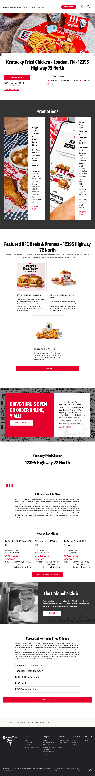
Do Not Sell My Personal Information (42, 768)
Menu (25, 740)
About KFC (46, 740)
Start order (68, 7)
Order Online (17, 78)
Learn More (65, 427)
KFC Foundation (47, 744)
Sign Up (52, 613)
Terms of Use (15, 768)
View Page (10, 559)
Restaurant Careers (64, 740)
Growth (61, 747)
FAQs (73, 740)
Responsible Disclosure (49, 751)
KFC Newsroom (47, 754)
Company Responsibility (49, 747)
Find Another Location (47, 575)
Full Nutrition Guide (29, 742)
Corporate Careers (63, 742)
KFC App (74, 744)
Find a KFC (87, 740)
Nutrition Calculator (29, 744)
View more (47, 369)
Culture (61, 744)
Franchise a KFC (47, 749)
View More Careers (47, 700)
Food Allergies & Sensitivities (31, 747)
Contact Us (75, 742)
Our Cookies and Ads (25, 768)
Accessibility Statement (9, 770)
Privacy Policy (6, 768)
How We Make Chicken (48, 742)
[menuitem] (19, 7)
